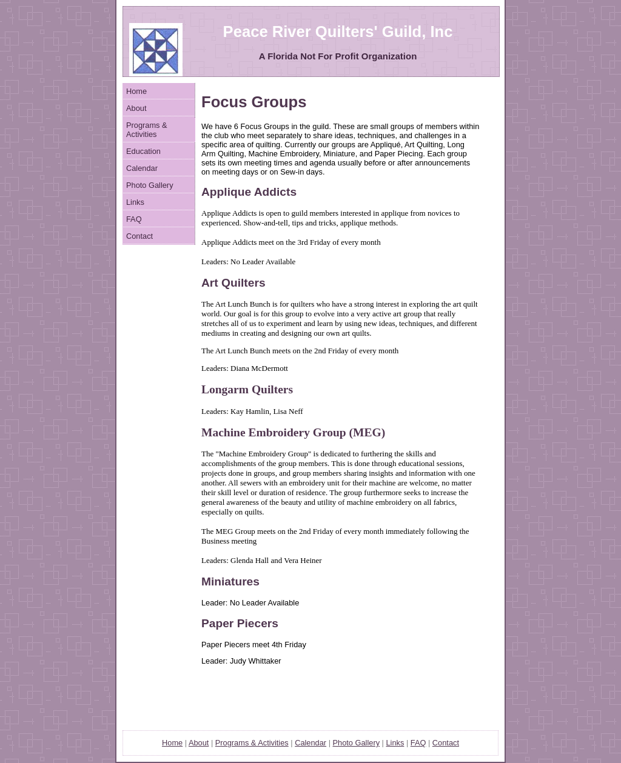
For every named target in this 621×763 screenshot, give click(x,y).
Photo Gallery (149, 185)
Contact (139, 236)
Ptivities (252, 742)
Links (135, 202)
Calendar (142, 168)
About (136, 108)
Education (143, 151)
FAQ (134, 219)
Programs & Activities (146, 130)
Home (136, 91)
